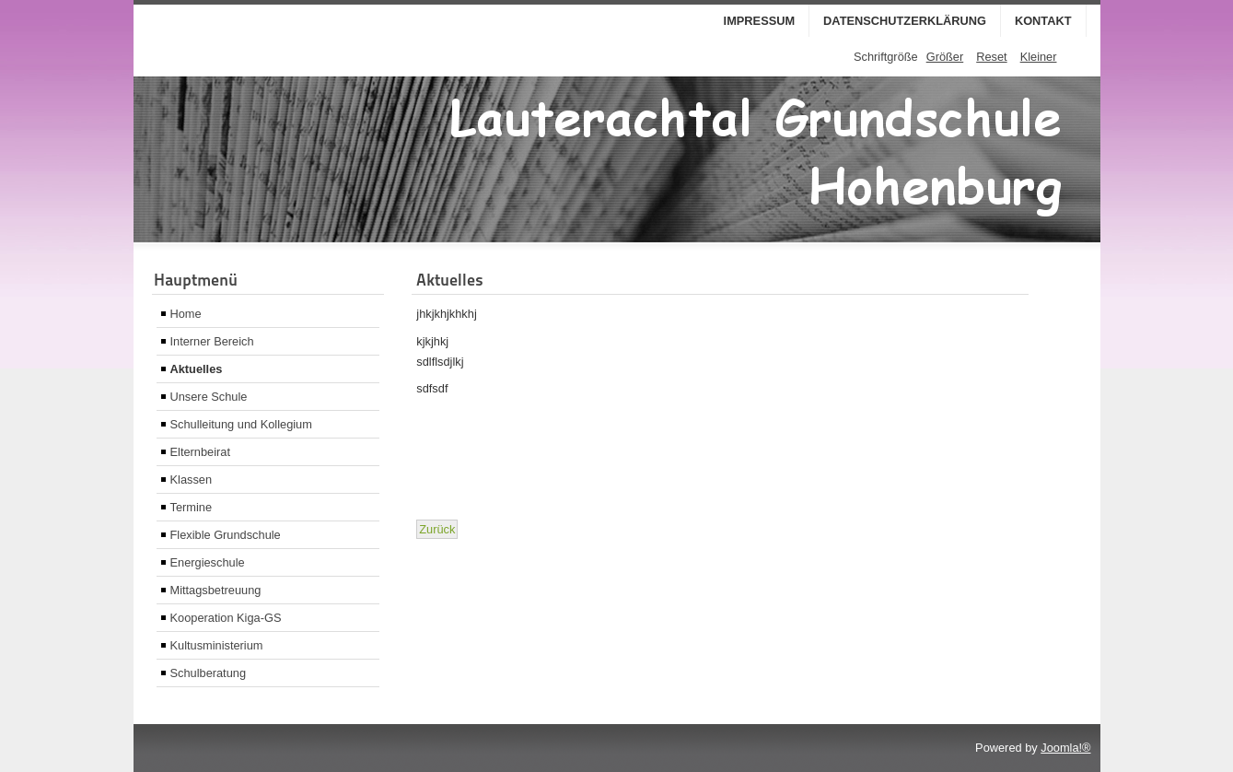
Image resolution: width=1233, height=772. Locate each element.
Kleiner (1038, 57)
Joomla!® (1065, 747)
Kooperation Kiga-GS (226, 618)
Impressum (760, 21)
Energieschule (207, 562)
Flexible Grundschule (225, 535)
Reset (991, 57)
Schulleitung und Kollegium (241, 424)
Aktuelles (196, 369)
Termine (191, 507)
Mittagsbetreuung (216, 590)
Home (186, 314)
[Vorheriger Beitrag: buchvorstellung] (437, 529)
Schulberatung (208, 673)
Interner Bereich (212, 341)
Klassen (191, 479)
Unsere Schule (209, 397)
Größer (945, 57)
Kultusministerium (216, 645)
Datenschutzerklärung (904, 21)
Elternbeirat (200, 452)
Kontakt (1043, 21)
